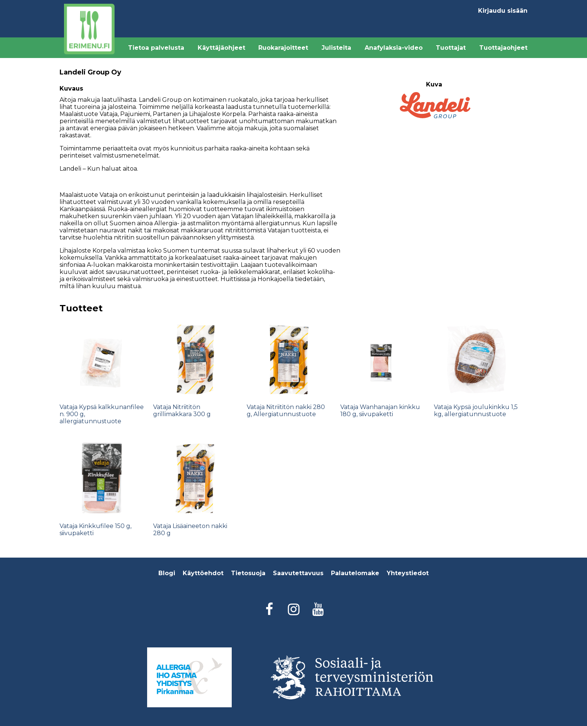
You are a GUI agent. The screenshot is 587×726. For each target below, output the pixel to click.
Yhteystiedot (408, 573)
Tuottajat (451, 47)
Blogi (166, 573)
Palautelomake (355, 573)
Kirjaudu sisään (502, 10)
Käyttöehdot (203, 573)
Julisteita (336, 47)
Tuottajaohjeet (503, 47)
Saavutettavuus (298, 573)
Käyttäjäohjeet (221, 47)
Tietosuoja (248, 573)
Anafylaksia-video (394, 47)
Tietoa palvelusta (156, 47)
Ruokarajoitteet (283, 47)
